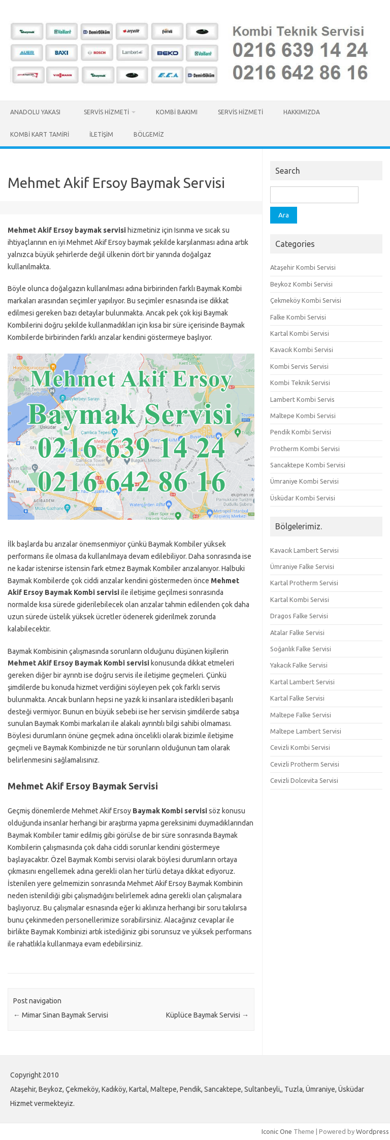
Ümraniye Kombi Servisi (304, 481)
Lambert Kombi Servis (302, 399)
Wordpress (372, 1131)
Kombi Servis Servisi (299, 366)
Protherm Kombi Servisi (305, 448)
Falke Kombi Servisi (298, 317)
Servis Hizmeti (106, 112)
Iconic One (277, 1131)
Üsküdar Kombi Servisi (302, 497)
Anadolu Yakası (36, 112)
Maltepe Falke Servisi (300, 714)
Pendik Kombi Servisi (300, 431)
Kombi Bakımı (177, 112)
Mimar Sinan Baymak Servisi (60, 1015)
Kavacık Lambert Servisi (304, 550)
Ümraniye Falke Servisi (302, 566)
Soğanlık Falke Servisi (300, 648)
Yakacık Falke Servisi (299, 665)
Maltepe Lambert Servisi (305, 731)
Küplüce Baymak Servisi (207, 1015)
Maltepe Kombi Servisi (303, 415)
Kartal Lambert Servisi (302, 681)
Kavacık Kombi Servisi (301, 349)
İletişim (101, 134)
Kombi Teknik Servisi (300, 382)
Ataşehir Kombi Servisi (303, 267)
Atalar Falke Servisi (297, 632)
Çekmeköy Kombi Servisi (305, 300)
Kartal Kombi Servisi (299, 333)
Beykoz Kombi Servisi (301, 284)
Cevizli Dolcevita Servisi (304, 780)
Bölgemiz (149, 134)
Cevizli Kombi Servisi (300, 747)
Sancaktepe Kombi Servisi (307, 464)
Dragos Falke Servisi (299, 615)
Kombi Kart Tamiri (39, 134)
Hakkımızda (301, 112)
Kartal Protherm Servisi (304, 582)
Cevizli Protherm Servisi (304, 764)
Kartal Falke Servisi (297, 698)
